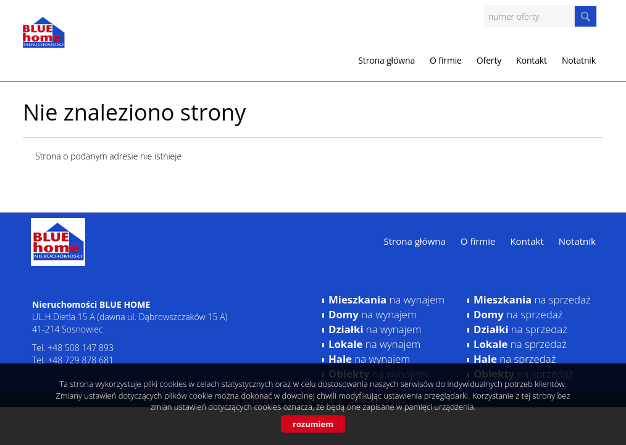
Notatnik (579, 60)
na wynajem (386, 299)
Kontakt (531, 60)
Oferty (489, 60)
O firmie (446, 60)
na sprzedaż (532, 299)
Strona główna (386, 60)
